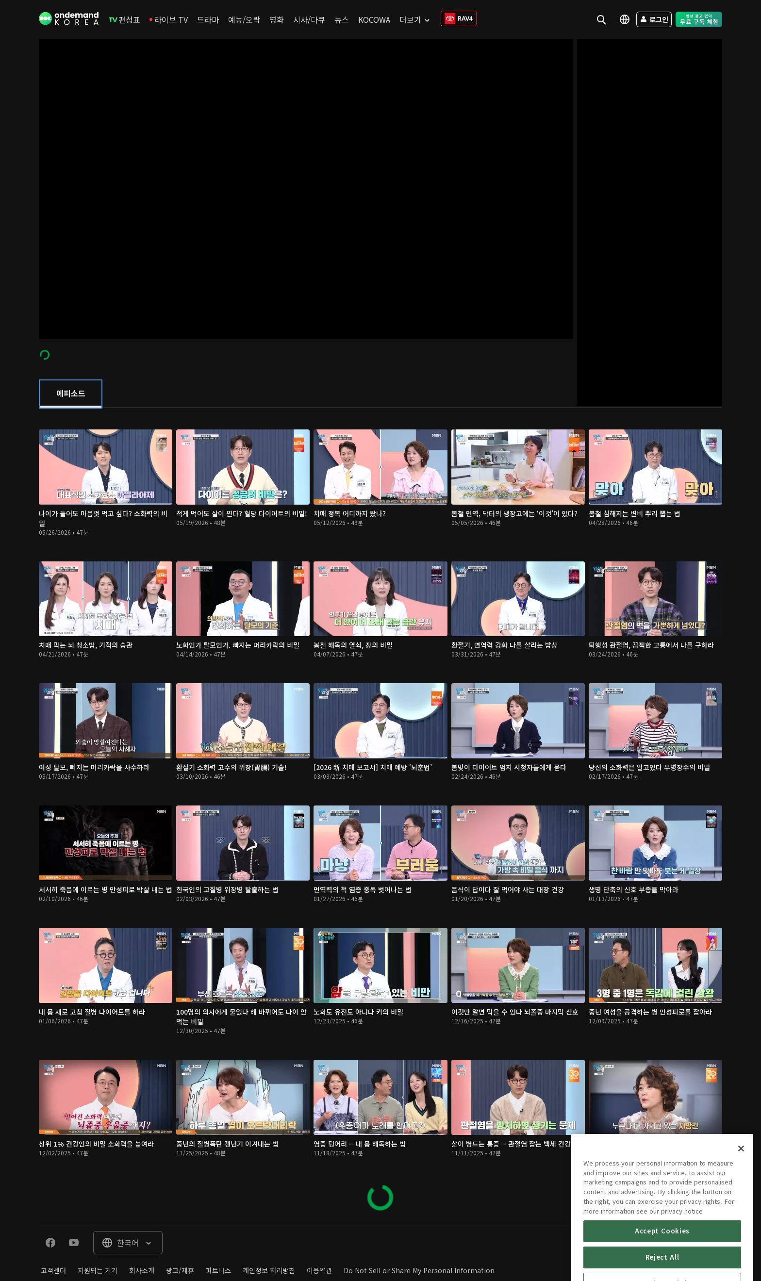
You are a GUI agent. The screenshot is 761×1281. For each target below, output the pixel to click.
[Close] (741, 1189)
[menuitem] (124, 19)
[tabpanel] (380, 815)
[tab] (70, 394)
